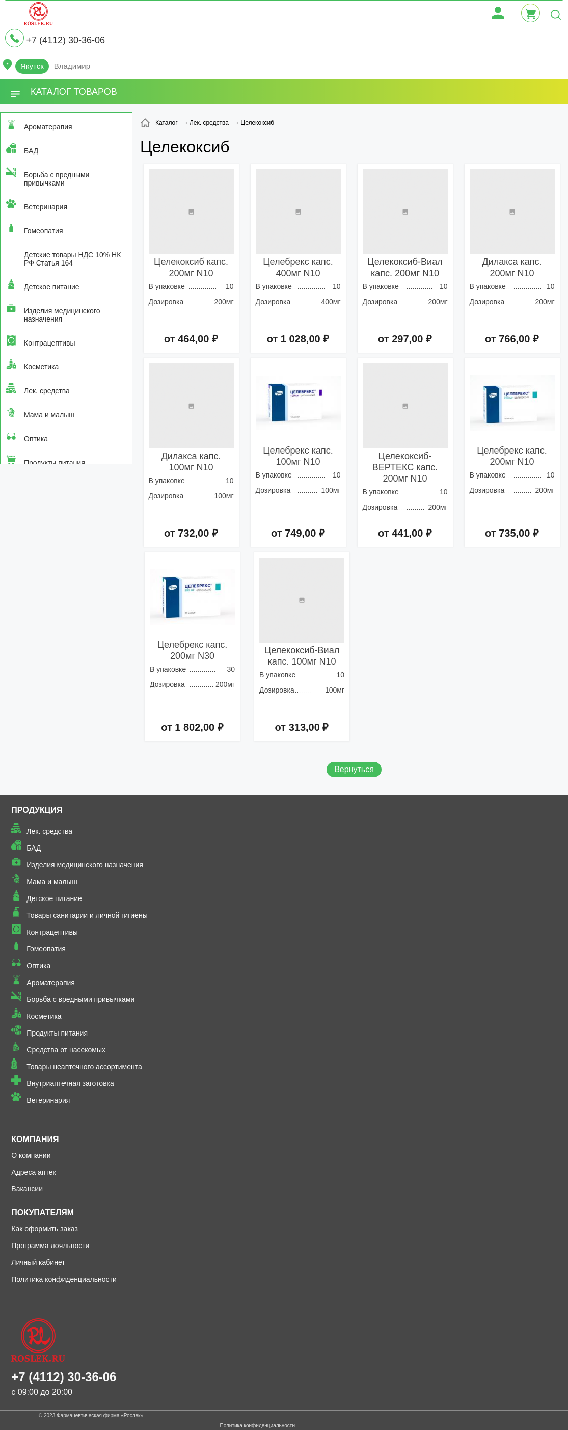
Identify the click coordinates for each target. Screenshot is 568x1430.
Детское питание (51, 287)
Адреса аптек (33, 1172)
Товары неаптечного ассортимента (84, 1067)
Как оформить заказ (44, 1229)
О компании (30, 1155)
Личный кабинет (38, 1262)
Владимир (72, 66)
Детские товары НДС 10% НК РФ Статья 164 (72, 259)
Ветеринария (45, 207)
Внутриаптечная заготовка (70, 1083)
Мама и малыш (49, 415)
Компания (35, 1139)
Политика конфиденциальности (64, 1279)
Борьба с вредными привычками (56, 179)
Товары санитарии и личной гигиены (86, 915)
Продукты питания (54, 463)
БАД (31, 151)
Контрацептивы (49, 343)
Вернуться (354, 769)
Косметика (41, 367)
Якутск (32, 66)
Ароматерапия (48, 127)
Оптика (36, 439)
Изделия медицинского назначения (62, 315)
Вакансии (27, 1189)
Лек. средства (47, 391)
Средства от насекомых (65, 1050)
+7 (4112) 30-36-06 (65, 40)
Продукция (36, 810)
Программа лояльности (50, 1245)
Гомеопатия (43, 231)
